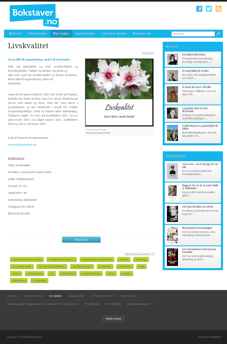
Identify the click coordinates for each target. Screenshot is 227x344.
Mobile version (113, 318)
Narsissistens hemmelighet (197, 228)
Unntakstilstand (91, 273)
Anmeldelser (85, 34)
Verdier (126, 273)
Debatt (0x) (81, 239)
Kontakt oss (142, 34)
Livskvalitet (39, 280)
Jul (51, 273)
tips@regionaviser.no (138, 304)
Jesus (16, 273)
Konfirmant (67, 273)
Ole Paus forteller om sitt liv (197, 206)
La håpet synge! (82, 266)
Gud (141, 266)
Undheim (141, 259)
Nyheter (15, 34)
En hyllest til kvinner (194, 54)
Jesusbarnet (35, 273)
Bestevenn (19, 280)
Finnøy (124, 259)
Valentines (125, 266)
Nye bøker (61, 34)
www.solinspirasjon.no (22, 144)
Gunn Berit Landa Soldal (27, 259)
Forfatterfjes (37, 34)
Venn (111, 273)
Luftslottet (105, 266)
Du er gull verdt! (22, 266)
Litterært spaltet (114, 34)
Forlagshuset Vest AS (61, 259)
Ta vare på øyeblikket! (51, 266)
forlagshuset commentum (97, 259)
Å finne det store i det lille (196, 87)
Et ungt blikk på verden (195, 70)
